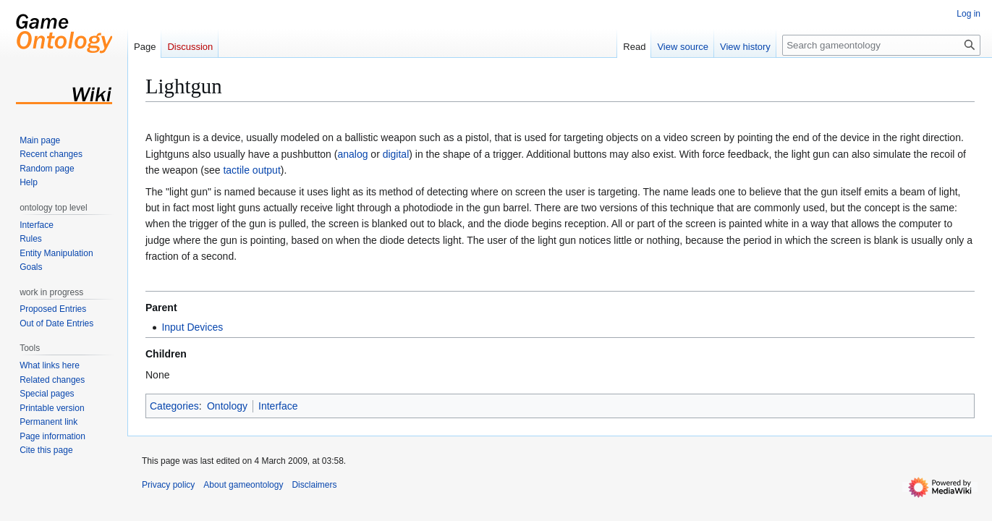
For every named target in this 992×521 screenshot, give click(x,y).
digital (396, 154)
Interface (277, 406)
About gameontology (243, 485)
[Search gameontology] (881, 45)
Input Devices (192, 327)
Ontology (227, 406)
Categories (174, 406)
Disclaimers (314, 485)
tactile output (251, 170)
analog (352, 154)
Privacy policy (168, 485)
